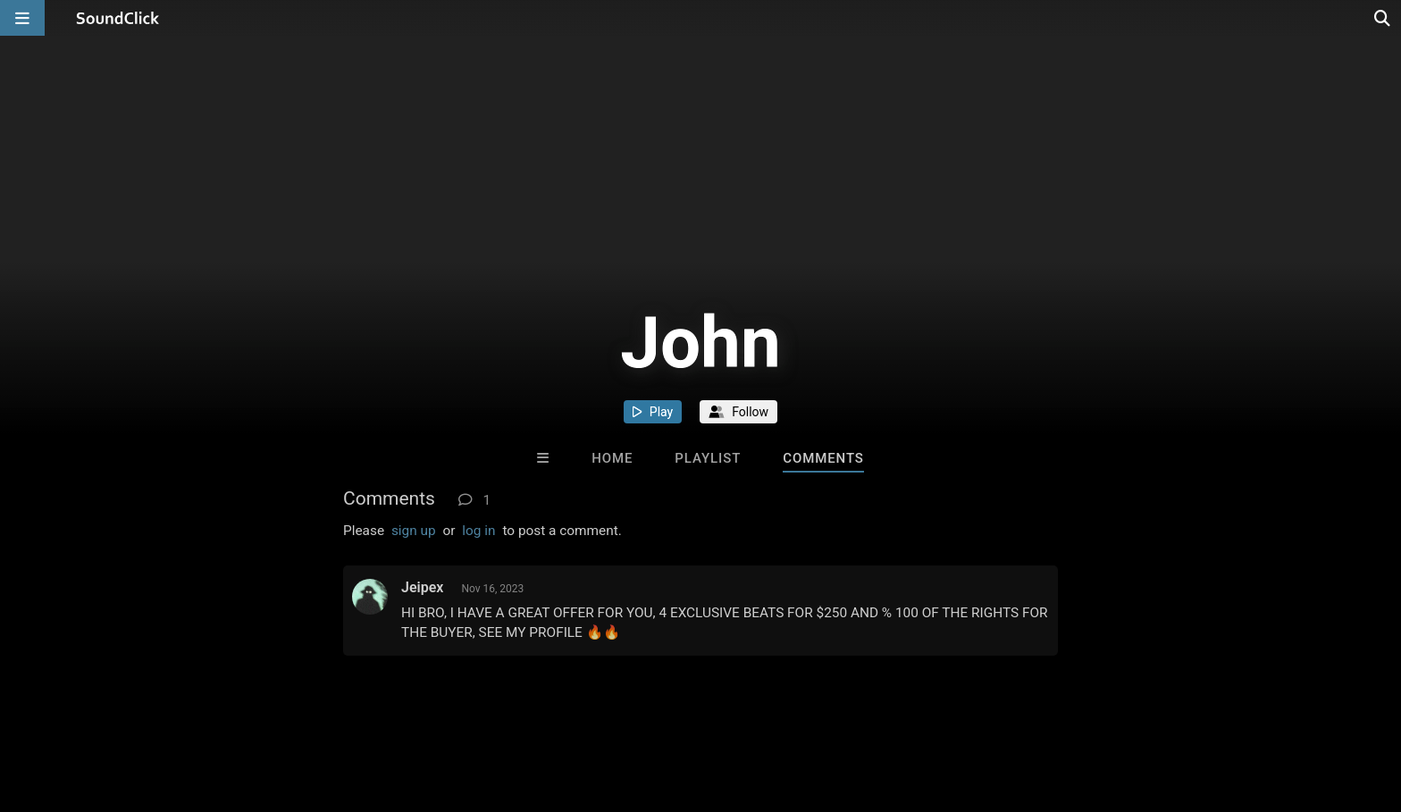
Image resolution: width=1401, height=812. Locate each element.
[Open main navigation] (22, 18)
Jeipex (422, 587)
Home (612, 458)
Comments (823, 458)
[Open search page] (1383, 18)
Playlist (708, 458)
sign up (413, 531)
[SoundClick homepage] (118, 18)
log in (478, 531)
